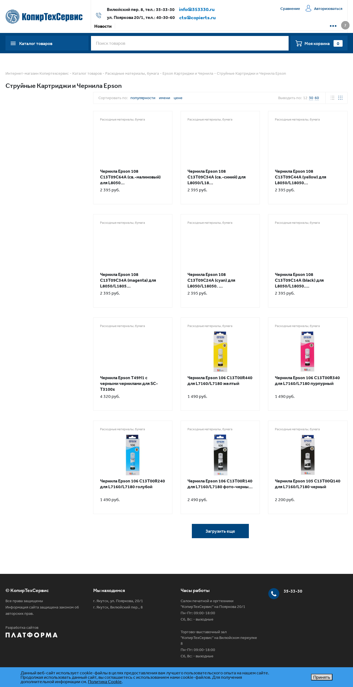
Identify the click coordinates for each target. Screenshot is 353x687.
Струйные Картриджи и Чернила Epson (251, 73)
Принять (321, 677)
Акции (124, 26)
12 (305, 97)
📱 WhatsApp (284, 26)
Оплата (145, 26)
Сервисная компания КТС (211, 26)
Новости (103, 26)
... (333, 24)
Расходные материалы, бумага (132, 73)
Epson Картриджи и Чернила (188, 73)
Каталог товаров (87, 73)
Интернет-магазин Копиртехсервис (37, 73)
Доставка (169, 26)
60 (317, 97)
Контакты (254, 26)
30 (311, 97)
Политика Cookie (105, 681)
